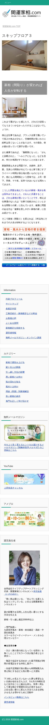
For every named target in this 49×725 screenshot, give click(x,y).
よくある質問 (12, 323)
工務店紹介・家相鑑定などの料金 (21, 313)
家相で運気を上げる (15, 362)
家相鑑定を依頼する (15, 328)
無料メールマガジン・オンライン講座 (23, 338)
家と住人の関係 (13, 367)
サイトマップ (12, 304)
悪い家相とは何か (14, 377)
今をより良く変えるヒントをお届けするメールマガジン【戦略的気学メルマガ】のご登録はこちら (24, 446)
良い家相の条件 (13, 396)
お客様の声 (11, 318)
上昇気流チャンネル (13, 488)
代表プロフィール (14, 299)
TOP (11, 26)
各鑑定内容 (11, 309)
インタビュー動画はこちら (16, 697)
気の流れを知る (13, 382)
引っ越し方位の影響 (15, 372)
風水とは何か (12, 386)
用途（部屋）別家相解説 (17, 391)
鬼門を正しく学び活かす (17, 401)
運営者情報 (11, 333)
